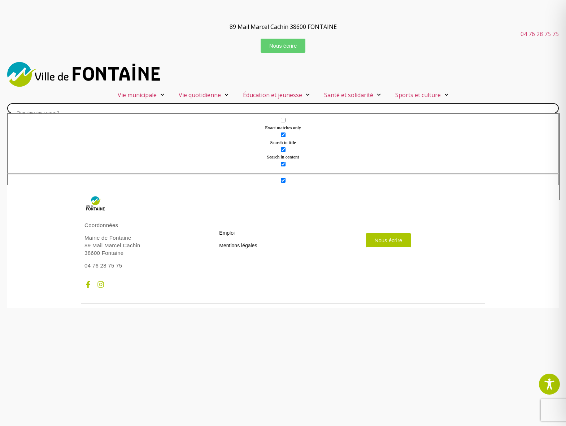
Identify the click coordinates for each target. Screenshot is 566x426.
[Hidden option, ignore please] (283, 180)
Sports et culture (421, 94)
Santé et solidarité (352, 94)
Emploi (227, 233)
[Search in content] (283, 149)
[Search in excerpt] (283, 164)
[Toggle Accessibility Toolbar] (549, 384)
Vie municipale (141, 94)
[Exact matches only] (283, 120)
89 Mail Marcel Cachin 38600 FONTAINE (283, 27)
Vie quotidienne (203, 94)
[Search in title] (283, 134)
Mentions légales (238, 246)
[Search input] (283, 113)
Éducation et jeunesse (276, 94)
